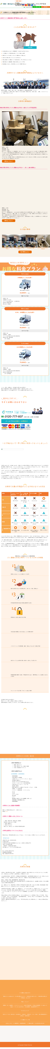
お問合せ (22, 1015)
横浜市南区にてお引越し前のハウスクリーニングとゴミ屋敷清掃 (43, 248)
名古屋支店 (18, 1014)
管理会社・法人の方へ (26, 997)
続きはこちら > (9, 161)
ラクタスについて (25, 1010)
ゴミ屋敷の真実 (30, 1023)
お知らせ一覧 (8, 1023)
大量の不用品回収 (27, 1005)
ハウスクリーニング (18, 1005)
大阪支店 (24, 1014)
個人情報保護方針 (43, 1014)
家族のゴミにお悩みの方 (8, 996)
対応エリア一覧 (6, 1014)
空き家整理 (27, 1006)
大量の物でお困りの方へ (32, 996)
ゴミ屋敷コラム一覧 (25, 1019)
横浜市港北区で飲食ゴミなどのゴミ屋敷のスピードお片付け (7, 248)
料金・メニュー (25, 1001)
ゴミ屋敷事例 (15, 1023)
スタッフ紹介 (35, 1014)
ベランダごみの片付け (19, 1006)
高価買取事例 (22, 1023)
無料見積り (27, 1015)
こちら (6, 811)
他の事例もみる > (25, 252)
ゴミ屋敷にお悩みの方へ (25, 992)
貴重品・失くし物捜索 (8, 1005)
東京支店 (13, 1014)
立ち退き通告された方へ (20, 996)
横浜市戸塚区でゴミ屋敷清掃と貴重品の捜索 (31, 248)
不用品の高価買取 (36, 1005)
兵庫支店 (29, 1014)
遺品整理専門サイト (35, 1006)
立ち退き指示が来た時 (39, 1023)
